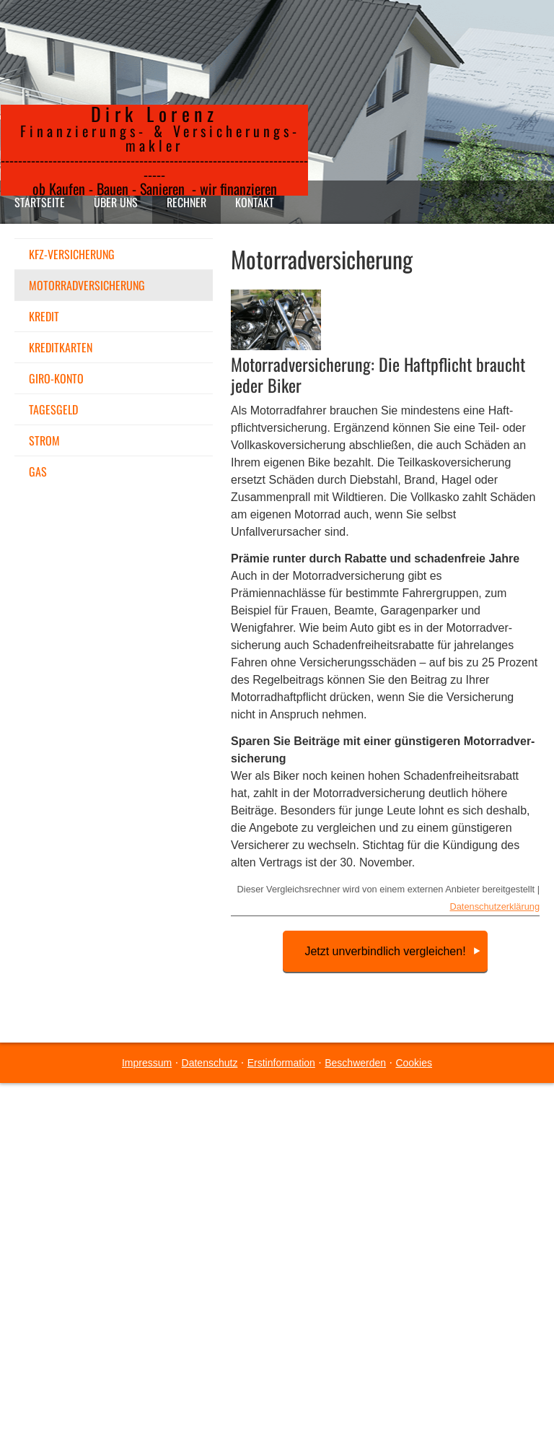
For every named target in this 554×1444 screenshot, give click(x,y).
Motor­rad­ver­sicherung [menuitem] (87, 285)
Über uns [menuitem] (116, 202)
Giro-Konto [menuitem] (56, 378)
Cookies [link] (413, 1063)
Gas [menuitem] (38, 471)
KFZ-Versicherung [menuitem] (72, 254)
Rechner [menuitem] (186, 202)
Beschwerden (355, 1063)
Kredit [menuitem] (44, 316)
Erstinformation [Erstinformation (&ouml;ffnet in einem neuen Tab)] (281, 1063)
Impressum (147, 1063)
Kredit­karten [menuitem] (60, 347)
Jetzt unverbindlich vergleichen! (384, 951)
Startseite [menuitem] (39, 202)
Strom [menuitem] (44, 440)
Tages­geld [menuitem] (53, 409)
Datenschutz (210, 1063)
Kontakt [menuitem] (254, 202)
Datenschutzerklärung (495, 906)
